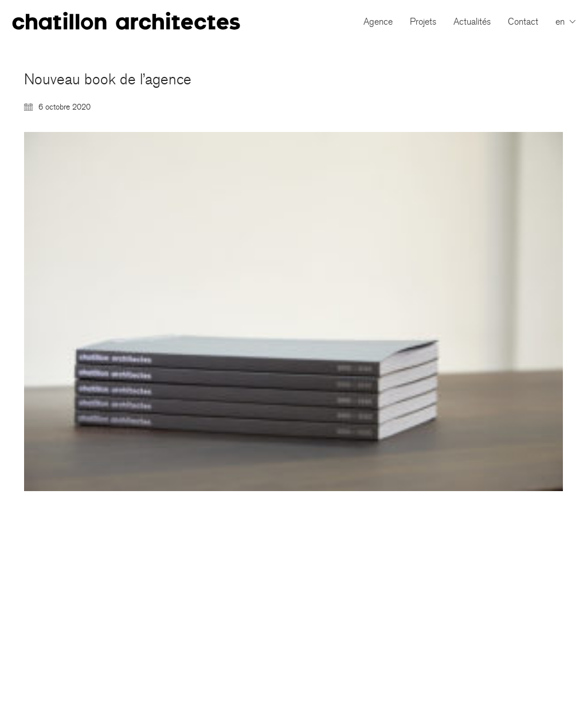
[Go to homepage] (126, 21)
